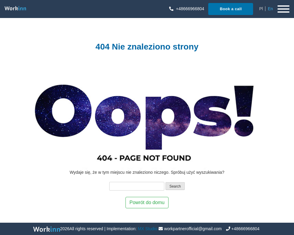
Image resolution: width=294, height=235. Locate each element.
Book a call (231, 9)
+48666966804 (186, 8)
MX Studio (147, 228)
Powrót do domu (147, 202)
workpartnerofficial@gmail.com (192, 228)
